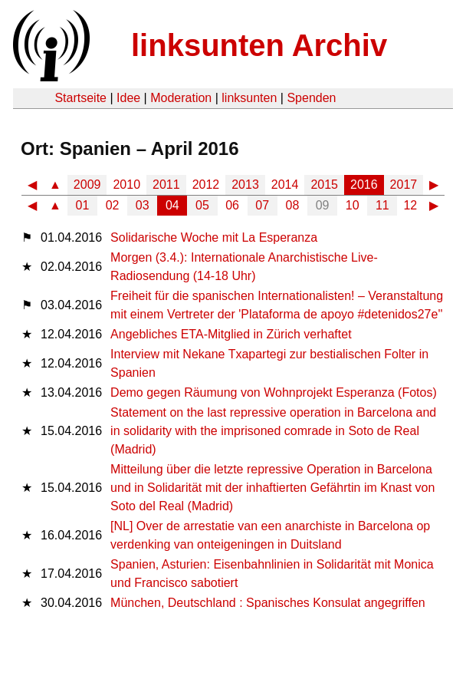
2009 (87, 184)
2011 (166, 184)
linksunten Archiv (259, 45)
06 (232, 205)
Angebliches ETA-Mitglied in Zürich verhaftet (231, 334)
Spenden (311, 97)
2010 (126, 184)
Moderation (181, 97)
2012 (206, 184)
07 (262, 205)
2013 (245, 184)
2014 (285, 184)
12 (410, 205)
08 (293, 205)
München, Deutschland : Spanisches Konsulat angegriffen (267, 602)
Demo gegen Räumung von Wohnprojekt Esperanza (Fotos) (273, 392)
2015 (324, 184)
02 (113, 205)
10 (352, 205)
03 (142, 205)
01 (83, 205)
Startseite (80, 97)
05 (202, 205)
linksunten (249, 97)
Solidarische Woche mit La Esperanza (213, 237)
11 (382, 205)
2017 (404, 184)
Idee (128, 97)
